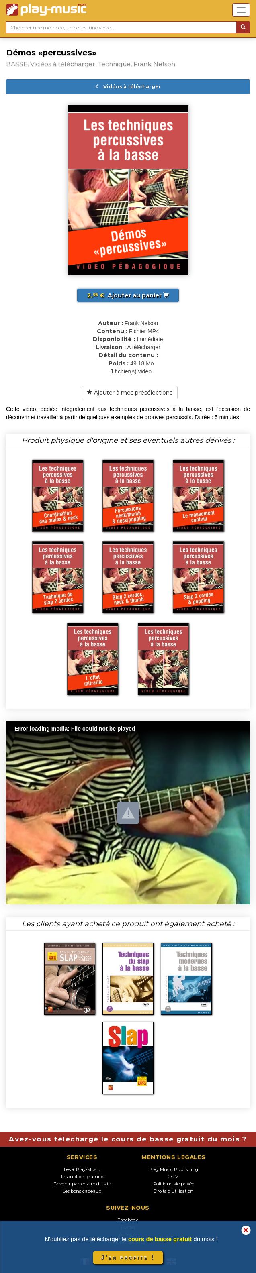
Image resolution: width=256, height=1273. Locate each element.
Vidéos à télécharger (128, 87)
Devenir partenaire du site (82, 1184)
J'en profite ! (128, 1257)
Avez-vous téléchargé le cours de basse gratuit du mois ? (128, 1139)
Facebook (127, 1220)
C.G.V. (173, 1176)
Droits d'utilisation (173, 1191)
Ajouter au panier (128, 295)
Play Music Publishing (173, 1169)
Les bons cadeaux (82, 1191)
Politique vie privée (173, 1184)
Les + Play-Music (82, 1169)
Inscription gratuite (82, 1176)
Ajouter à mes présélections (129, 392)
